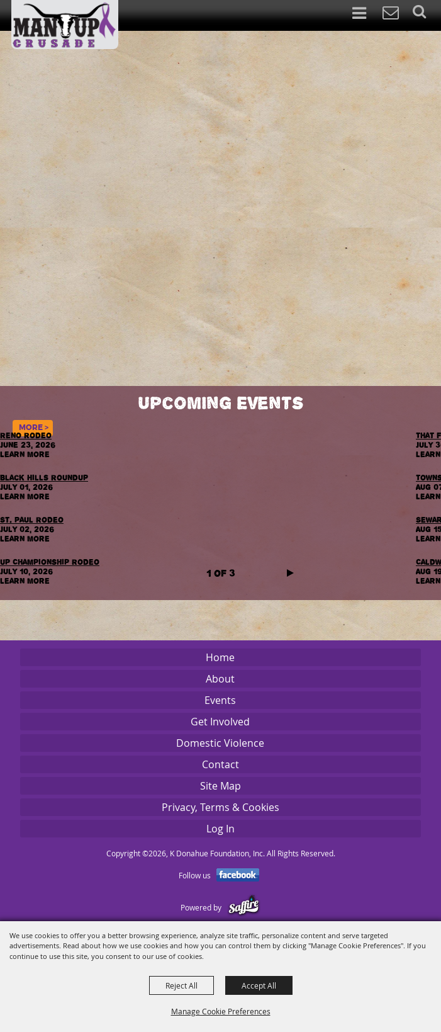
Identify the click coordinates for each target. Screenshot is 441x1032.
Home (220, 657)
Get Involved (220, 722)
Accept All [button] (259, 985)
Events (220, 700)
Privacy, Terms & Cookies (220, 807)
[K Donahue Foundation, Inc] (64, 24)
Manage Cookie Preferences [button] (221, 1011)
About (220, 679)
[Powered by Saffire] (243, 907)
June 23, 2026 (28, 449)
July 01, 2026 (28, 491)
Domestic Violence (220, 743)
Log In (220, 829)
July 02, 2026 (28, 534)
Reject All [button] (181, 985)
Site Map (220, 786)
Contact (220, 764)
